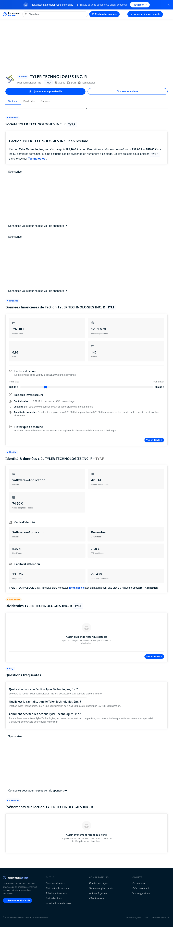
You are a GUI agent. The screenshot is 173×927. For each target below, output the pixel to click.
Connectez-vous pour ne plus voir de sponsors (37, 225)
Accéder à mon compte (145, 14)
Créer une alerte (128, 91)
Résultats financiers (56, 893)
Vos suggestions (141, 893)
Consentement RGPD (160, 917)
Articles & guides (98, 893)
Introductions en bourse (58, 903)
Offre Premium (97, 898)
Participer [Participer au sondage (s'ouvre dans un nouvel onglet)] (140, 4)
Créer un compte (141, 888)
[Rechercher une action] (55, 14)
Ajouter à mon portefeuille (45, 91)
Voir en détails (154, 440)
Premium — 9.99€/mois (17, 900)
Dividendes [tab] (29, 101)
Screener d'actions (56, 883)
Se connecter (139, 883)
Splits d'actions (54, 898)
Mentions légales (133, 917)
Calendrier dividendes (57, 888)
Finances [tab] (45, 101)
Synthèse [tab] (13, 101)
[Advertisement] (86, 44)
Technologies (86, 82)
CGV (146, 917)
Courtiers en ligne (98, 883)
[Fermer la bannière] (168, 4)
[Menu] (167, 14)
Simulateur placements (101, 888)
